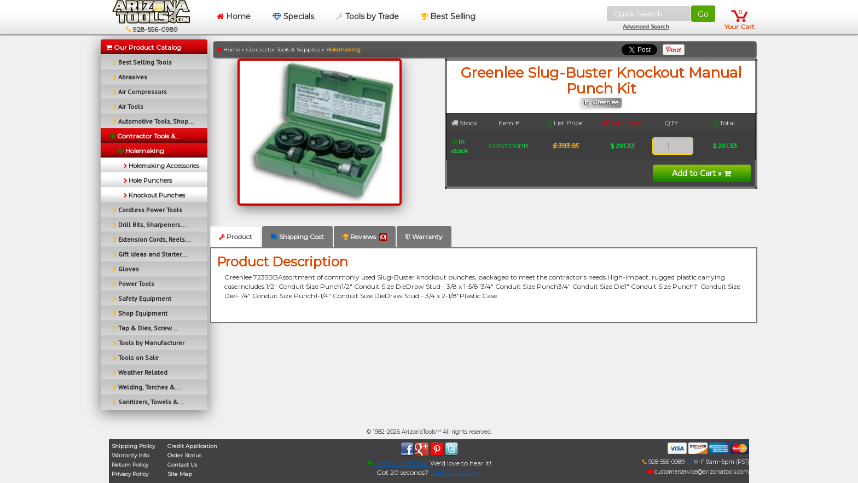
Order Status (184, 455)
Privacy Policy (130, 474)
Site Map (179, 474)
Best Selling (448, 16)
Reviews (365, 236)
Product (235, 236)
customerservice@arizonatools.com (698, 471)
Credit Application (192, 446)
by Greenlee (601, 102)
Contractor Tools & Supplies (283, 49)
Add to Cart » (701, 173)
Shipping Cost (297, 236)
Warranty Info (130, 455)
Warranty (424, 236)
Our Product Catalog (143, 47)
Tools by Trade (367, 16)
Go (703, 14)
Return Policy (130, 464)
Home (234, 16)
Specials (293, 16)
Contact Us (182, 464)
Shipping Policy (133, 446)
